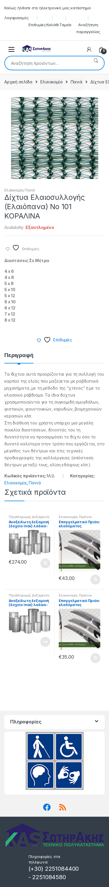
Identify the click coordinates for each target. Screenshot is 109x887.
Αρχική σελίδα (18, 81)
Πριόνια (85, 517)
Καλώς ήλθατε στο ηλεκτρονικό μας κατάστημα (47, 8)
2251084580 (49, 877)
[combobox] (46, 63)
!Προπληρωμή (19, 517)
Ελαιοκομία (51, 81)
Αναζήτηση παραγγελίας (88, 28)
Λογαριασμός (16, 17)
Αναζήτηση (95, 63)
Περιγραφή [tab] (18, 355)
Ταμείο (65, 24)
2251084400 (62, 868)
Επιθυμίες (37, 24)
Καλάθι (52, 24)
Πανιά (77, 81)
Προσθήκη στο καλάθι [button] (45, 563)
